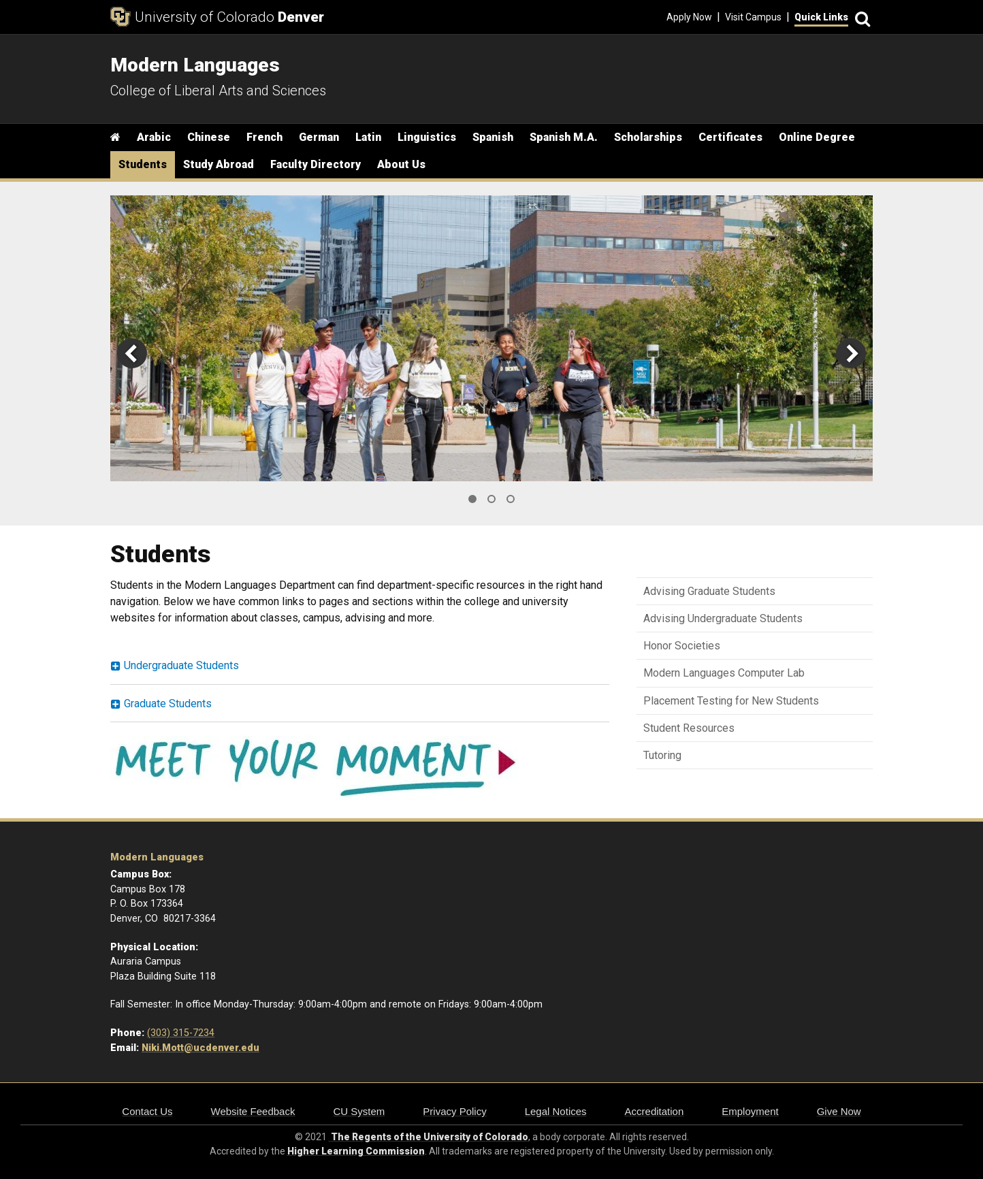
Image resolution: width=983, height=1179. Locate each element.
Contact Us (147, 1111)
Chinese (208, 137)
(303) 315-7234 (180, 1033)
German (319, 137)
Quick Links (821, 17)
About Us (401, 164)
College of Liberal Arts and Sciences (218, 90)
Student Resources (689, 728)
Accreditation (654, 1111)
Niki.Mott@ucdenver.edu (200, 1048)
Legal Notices (556, 1111)
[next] (851, 353)
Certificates (730, 137)
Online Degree (817, 137)
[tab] (359, 666)
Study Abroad (218, 164)
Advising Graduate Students (709, 591)
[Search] (860, 17)
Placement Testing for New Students (731, 700)
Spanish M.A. (564, 137)
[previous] (132, 353)
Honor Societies (681, 645)
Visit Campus (753, 17)
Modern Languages (157, 857)
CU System (359, 1111)
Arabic (154, 137)
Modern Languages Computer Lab (724, 672)
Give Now (839, 1111)
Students (142, 164)
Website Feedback (253, 1111)
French (264, 137)
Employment (750, 1111)
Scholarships (648, 137)
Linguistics (427, 137)
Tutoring (662, 755)
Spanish (492, 137)
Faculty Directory (315, 164)
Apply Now (689, 17)
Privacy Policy (454, 1111)
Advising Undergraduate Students (723, 618)
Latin (368, 137)
